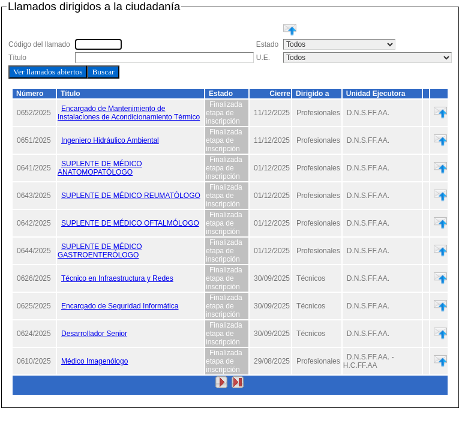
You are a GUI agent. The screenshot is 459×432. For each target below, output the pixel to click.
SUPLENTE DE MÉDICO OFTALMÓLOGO (130, 223)
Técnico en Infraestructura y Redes (117, 278)
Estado (221, 93)
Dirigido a (312, 93)
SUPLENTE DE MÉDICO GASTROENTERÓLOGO (100, 250)
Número (29, 93)
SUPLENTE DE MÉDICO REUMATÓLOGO (130, 195)
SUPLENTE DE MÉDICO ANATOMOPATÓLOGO (100, 168)
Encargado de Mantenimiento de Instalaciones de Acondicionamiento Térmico (129, 112)
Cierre (279, 93)
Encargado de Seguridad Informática (119, 306)
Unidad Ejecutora (376, 93)
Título (70, 93)
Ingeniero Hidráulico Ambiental (110, 140)
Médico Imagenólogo (94, 361)
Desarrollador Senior (94, 333)
